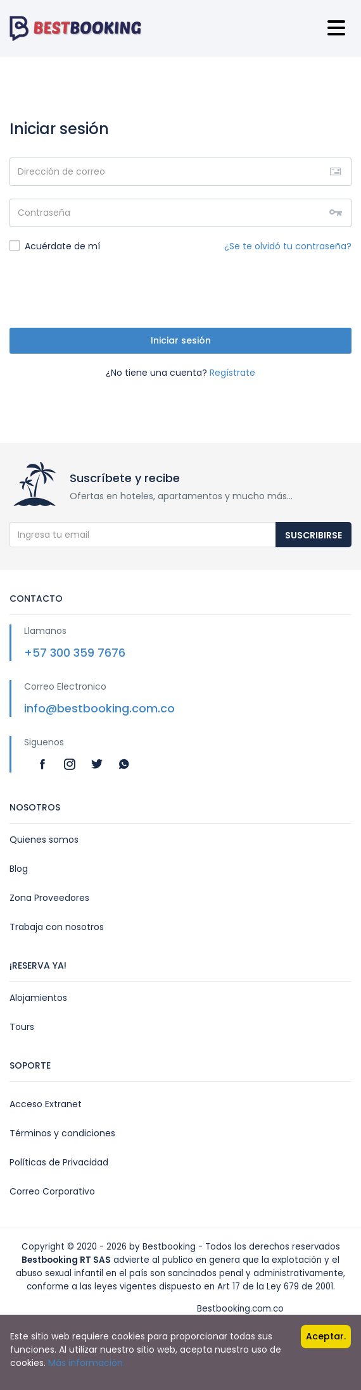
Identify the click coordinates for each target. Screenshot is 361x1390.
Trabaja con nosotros (57, 927)
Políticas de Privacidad (59, 1162)
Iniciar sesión (181, 340)
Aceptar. (326, 1336)
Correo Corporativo (52, 1191)
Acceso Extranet (46, 1104)
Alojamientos (38, 997)
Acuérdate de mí (55, 246)
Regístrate (232, 372)
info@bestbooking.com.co (99, 708)
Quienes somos (44, 839)
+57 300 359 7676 (74, 653)
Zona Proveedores (49, 897)
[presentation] (106, 290)
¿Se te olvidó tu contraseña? (288, 246)
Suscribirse (313, 535)
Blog (19, 868)
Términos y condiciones (62, 1133)
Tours (22, 1027)
